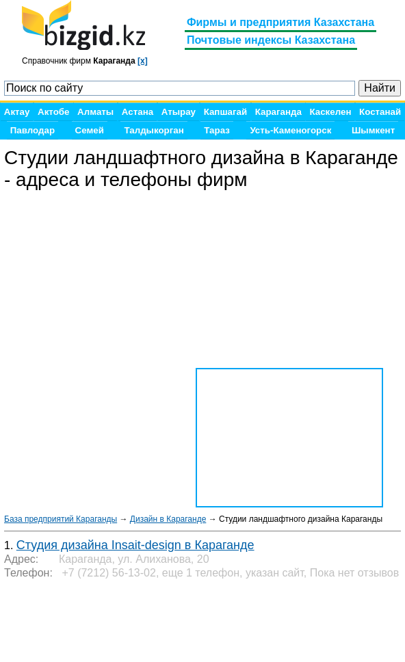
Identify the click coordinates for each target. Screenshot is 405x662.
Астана (137, 112)
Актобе (53, 112)
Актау (17, 112)
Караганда (278, 112)
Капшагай (225, 112)
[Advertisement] (113, 621)
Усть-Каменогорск (290, 130)
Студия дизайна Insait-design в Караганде (135, 545)
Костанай (380, 112)
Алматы (95, 112)
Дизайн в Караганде (168, 519)
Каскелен (330, 112)
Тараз (217, 130)
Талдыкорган (153, 130)
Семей (89, 130)
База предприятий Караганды (60, 519)
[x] (143, 61)
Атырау (178, 112)
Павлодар (32, 130)
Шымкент (373, 130)
